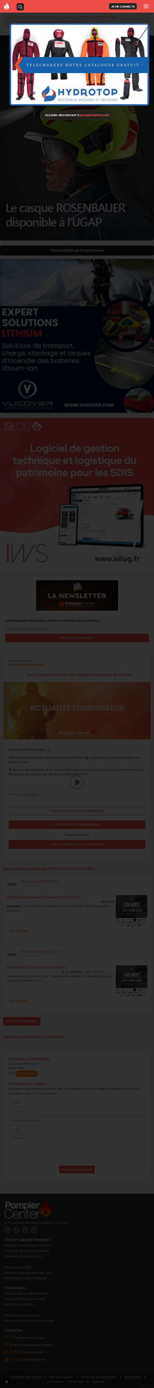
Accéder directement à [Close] (77, 115)
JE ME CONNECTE (123, 6)
